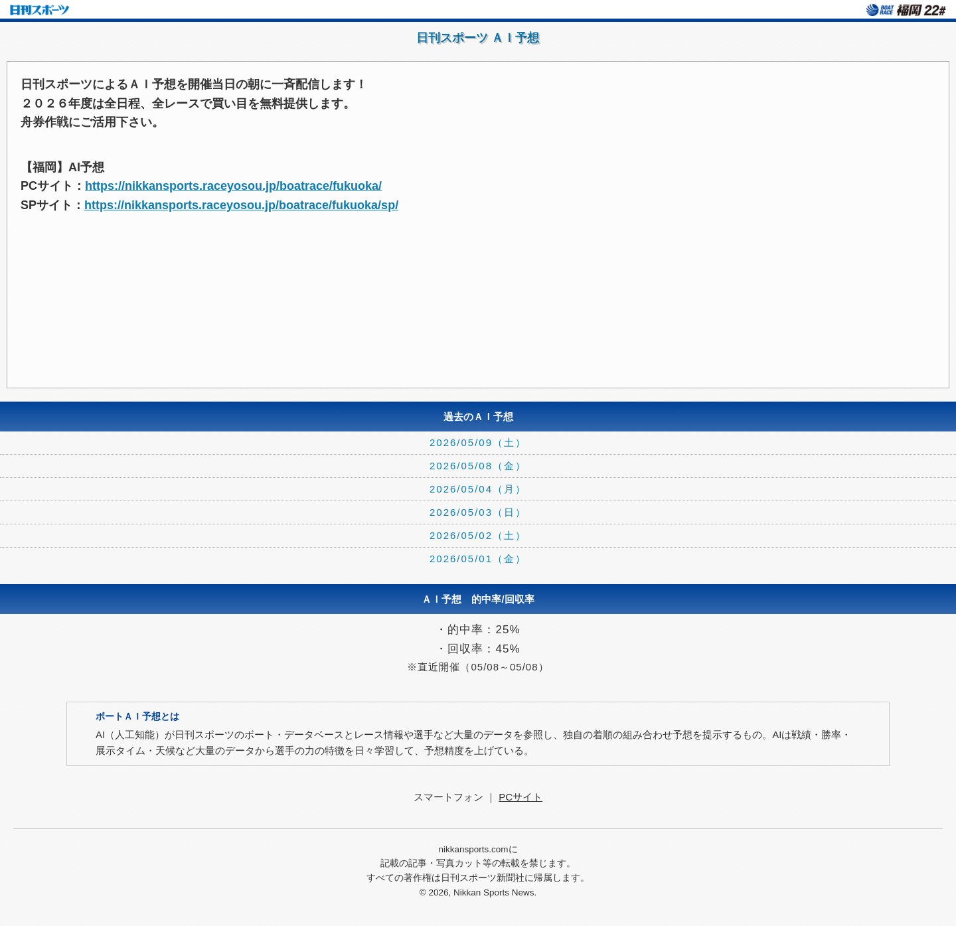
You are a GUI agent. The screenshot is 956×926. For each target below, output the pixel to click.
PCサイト (520, 797)
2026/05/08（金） (478, 465)
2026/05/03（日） (478, 512)
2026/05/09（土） (478, 442)
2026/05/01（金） (478, 558)
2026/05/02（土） (478, 535)
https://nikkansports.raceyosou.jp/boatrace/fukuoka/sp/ (241, 205)
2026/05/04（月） (478, 489)
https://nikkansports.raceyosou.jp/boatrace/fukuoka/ (233, 186)
